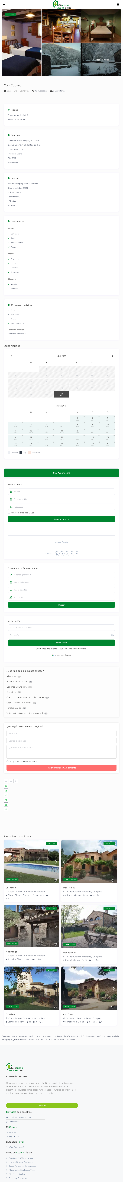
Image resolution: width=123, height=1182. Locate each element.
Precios (13, 110)
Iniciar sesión (61, 642)
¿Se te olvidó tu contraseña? (73, 648)
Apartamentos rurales (17, 681)
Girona (18, 145)
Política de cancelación (17, 330)
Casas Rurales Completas (18, 91)
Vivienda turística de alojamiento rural (25, 713)
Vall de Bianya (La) (31, 145)
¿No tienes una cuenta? (47, 648)
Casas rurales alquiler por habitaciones (25, 697)
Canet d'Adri (71, 1021)
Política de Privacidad (27, 761)
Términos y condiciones (21, 305)
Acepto (23, 761)
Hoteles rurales (14, 708)
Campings (11, 692)
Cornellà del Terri (16, 1021)
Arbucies (69, 895)
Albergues (11, 676)
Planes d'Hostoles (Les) (26, 895)
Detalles (13, 178)
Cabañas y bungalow (17, 686)
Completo (40, 891)
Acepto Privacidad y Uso (22, 512)
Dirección (14, 135)
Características (16, 221)
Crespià (68, 960)
